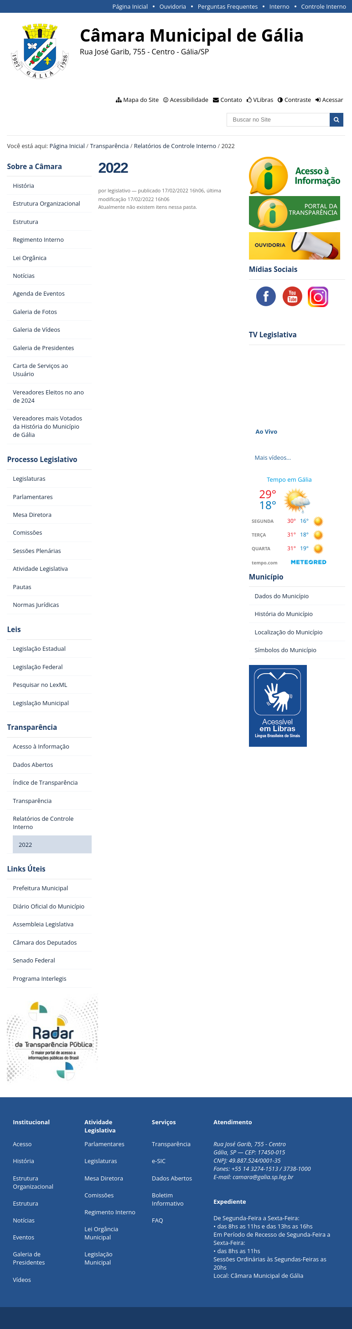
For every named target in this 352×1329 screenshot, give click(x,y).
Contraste (298, 100)
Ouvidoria (173, 6)
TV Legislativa (273, 335)
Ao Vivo (267, 431)
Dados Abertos (172, 1178)
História (23, 1161)
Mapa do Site (141, 100)
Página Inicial (130, 6)
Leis (14, 629)
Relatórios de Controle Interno (175, 146)
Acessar (332, 100)
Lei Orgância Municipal (101, 1233)
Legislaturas (100, 1161)
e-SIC (159, 1161)
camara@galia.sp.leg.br (263, 1177)
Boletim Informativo (168, 1199)
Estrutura (25, 1203)
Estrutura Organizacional (33, 1182)
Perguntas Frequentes (228, 6)
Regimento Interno (109, 1212)
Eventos (23, 1237)
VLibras (264, 100)
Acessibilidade (189, 100)
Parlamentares (104, 1144)
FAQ (157, 1220)
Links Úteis (26, 869)
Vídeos (22, 1280)
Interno (279, 6)
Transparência (109, 146)
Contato (232, 100)
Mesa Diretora (103, 1178)
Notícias (24, 1220)
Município (266, 577)
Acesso (22, 1144)
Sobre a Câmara (34, 166)
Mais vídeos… (273, 457)
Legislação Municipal (98, 1258)
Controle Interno (323, 6)
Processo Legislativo (42, 459)
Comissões (99, 1195)
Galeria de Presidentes (29, 1258)
